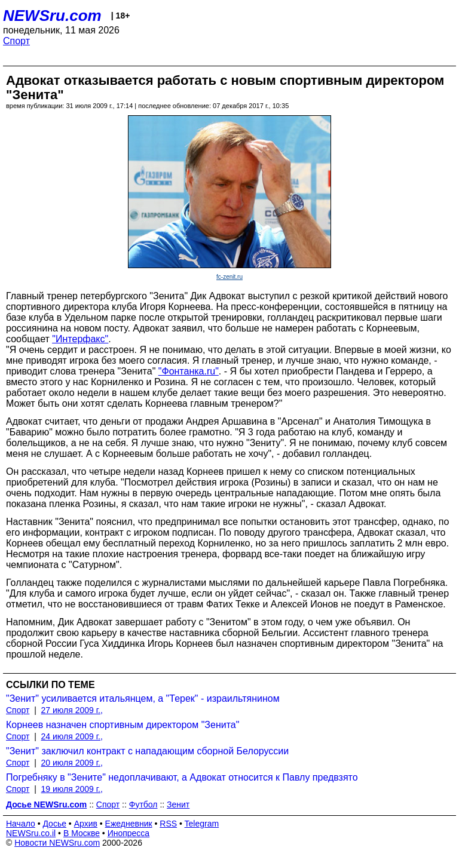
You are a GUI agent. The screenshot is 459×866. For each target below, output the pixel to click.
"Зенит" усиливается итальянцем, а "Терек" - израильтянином (143, 698)
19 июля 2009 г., (72, 789)
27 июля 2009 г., (72, 710)
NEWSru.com (52, 15)
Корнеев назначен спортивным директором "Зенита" (122, 725)
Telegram (202, 823)
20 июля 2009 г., (72, 762)
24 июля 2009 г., (72, 736)
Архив (85, 823)
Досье (54, 823)
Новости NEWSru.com (57, 842)
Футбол (143, 804)
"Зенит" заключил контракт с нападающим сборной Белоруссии (147, 751)
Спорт (16, 41)
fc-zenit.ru (229, 277)
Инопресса (129, 833)
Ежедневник (128, 823)
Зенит (178, 804)
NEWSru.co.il (31, 833)
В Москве (81, 833)
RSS (168, 823)
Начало (20, 823)
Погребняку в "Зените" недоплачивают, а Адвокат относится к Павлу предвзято (182, 777)
